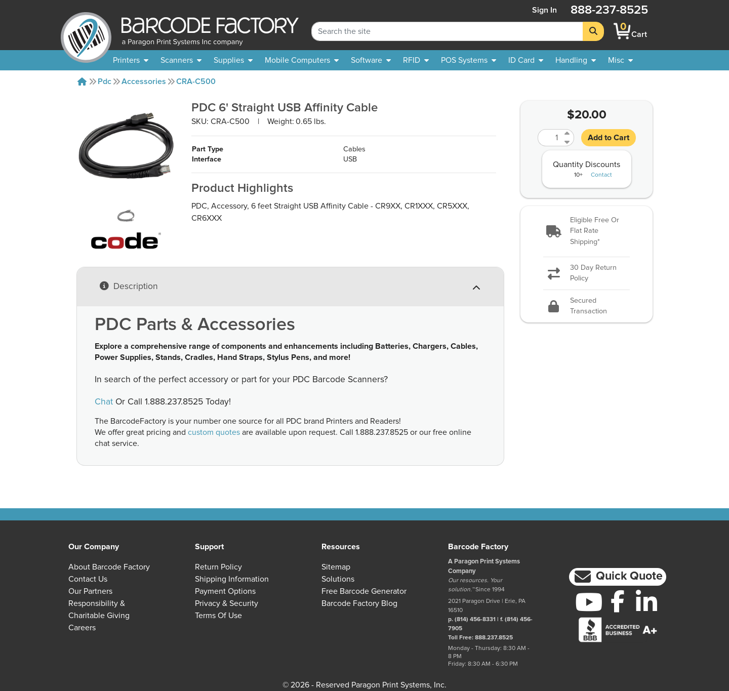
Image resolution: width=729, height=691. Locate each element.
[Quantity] (550, 137)
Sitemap (335, 567)
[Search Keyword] (447, 31)
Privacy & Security (226, 603)
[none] (620, 60)
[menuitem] (130, 60)
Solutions (337, 579)
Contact (601, 175)
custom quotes (214, 432)
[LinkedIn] (646, 602)
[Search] (593, 31)
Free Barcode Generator (364, 591)
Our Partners (90, 591)
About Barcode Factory (109, 567)
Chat (104, 402)
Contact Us (87, 579)
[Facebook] (618, 601)
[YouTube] (589, 602)
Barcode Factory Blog (359, 603)
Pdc (104, 81)
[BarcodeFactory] (86, 31)
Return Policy (218, 567)
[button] (586, 231)
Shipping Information (232, 579)
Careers (82, 628)
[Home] (82, 81)
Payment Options (225, 591)
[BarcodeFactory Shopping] (622, 31)
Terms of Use (218, 616)
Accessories (144, 81)
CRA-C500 (196, 81)
